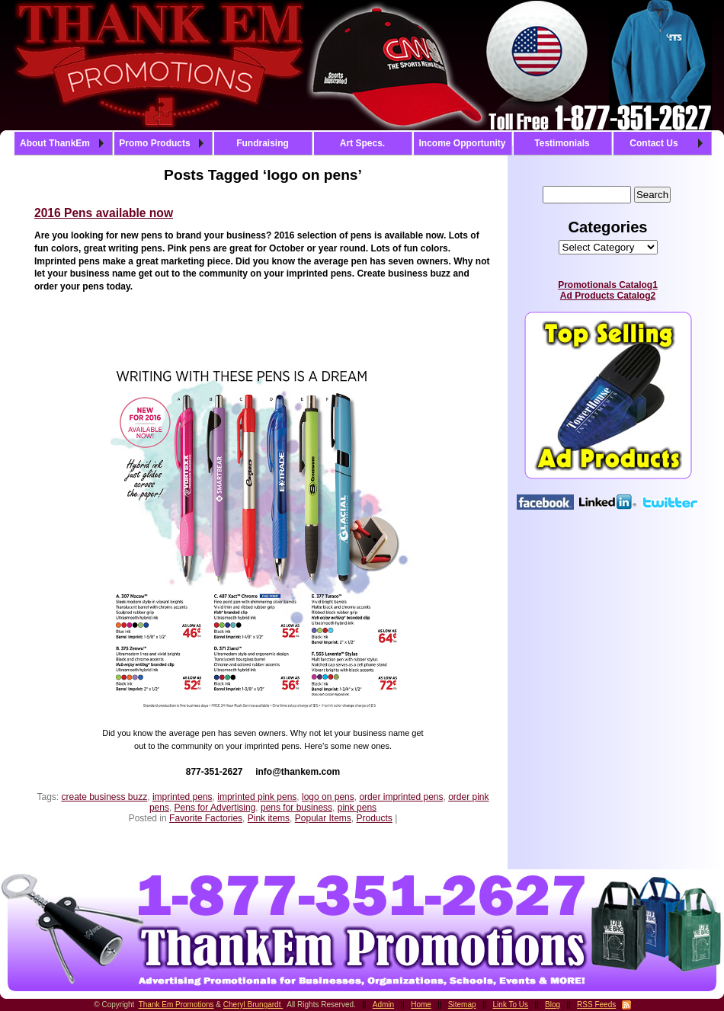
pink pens (357, 807)
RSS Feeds (596, 1004)
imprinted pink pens (256, 797)
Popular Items (323, 818)
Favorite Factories (205, 818)
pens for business (296, 807)
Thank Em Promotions (176, 1004)
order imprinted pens (401, 797)
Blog (552, 1004)
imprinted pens (182, 797)
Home (421, 1004)
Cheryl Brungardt (253, 1004)
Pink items (269, 818)
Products (374, 818)
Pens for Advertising (215, 807)
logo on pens (328, 797)
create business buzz (104, 797)
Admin (383, 1004)
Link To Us (511, 1004)
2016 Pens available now (103, 212)
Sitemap (462, 1004)
